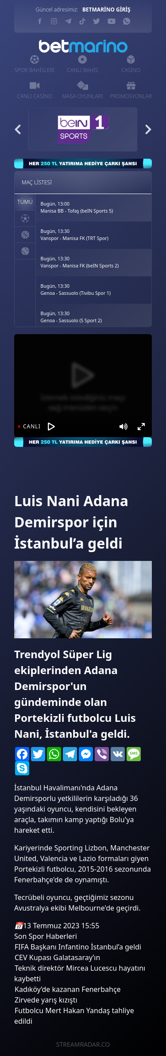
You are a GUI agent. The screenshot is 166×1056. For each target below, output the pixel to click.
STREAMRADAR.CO (83, 1044)
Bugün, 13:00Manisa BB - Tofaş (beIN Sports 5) (77, 207)
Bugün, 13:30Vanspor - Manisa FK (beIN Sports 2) (80, 262)
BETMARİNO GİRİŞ (106, 9)
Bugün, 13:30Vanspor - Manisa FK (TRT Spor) (74, 234)
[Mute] (123, 426)
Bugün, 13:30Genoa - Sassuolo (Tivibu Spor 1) (76, 289)
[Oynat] (51, 426)
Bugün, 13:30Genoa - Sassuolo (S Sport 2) (71, 317)
